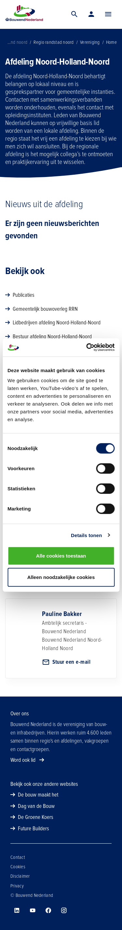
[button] (108, 14)
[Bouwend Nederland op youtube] (32, 910)
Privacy (17, 886)
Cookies (17, 867)
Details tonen (86, 535)
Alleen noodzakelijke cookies (61, 577)
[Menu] (108, 14)
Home (111, 42)
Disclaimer (20, 876)
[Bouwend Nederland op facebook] (48, 910)
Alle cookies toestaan (61, 556)
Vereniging (90, 42)
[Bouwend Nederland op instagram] (63, 910)
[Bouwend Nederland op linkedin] (16, 910)
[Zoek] (74, 14)
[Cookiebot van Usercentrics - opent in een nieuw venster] (87, 347)
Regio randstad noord (54, 42)
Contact (17, 857)
